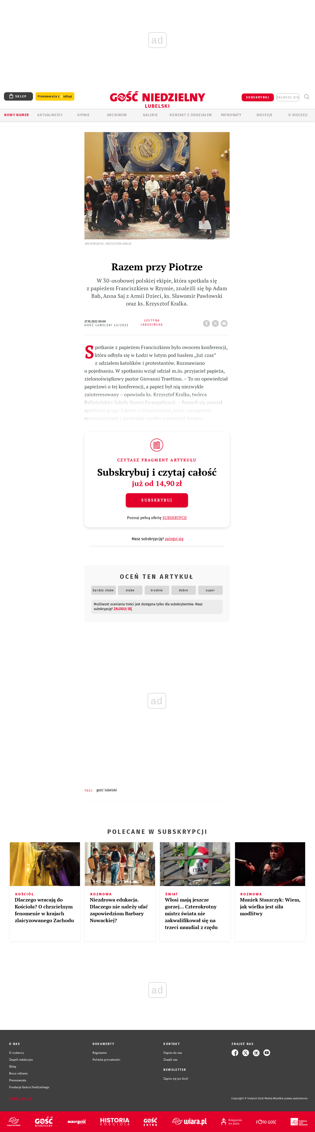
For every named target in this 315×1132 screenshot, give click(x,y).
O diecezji (298, 115)
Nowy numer (16, 115)
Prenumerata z (55, 96)
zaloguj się (288, 97)
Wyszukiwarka (306, 96)
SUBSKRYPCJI (174, 517)
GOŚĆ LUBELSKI (106, 790)
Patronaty (231, 115)
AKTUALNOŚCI (50, 115)
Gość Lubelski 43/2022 (106, 325)
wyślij (225, 322)
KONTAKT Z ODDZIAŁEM (191, 115)
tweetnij (216, 322)
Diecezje (265, 115)
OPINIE (83, 115)
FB (207, 322)
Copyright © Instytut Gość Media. (252, 1098)
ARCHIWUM (117, 115)
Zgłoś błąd (20, 1098)
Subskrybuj (156, 500)
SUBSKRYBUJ (257, 97)
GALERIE (150, 115)
